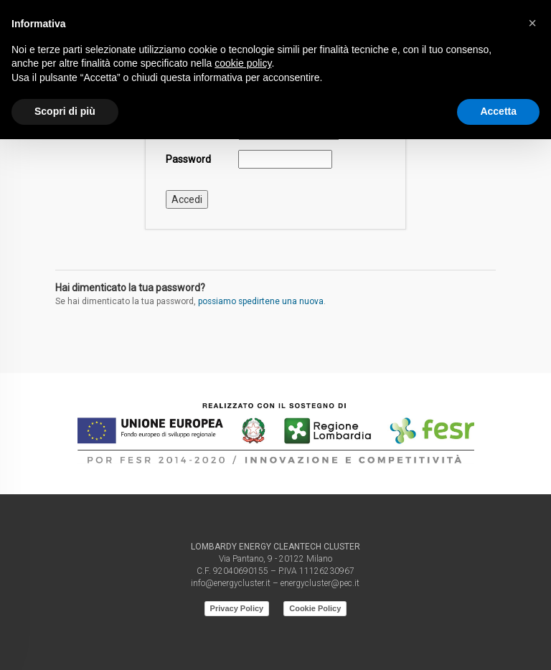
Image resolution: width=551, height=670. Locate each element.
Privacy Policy (237, 608)
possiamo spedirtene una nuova (261, 301)
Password (188, 159)
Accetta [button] (498, 111)
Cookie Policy (315, 608)
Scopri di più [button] (64, 111)
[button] (532, 22)
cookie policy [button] (243, 63)
